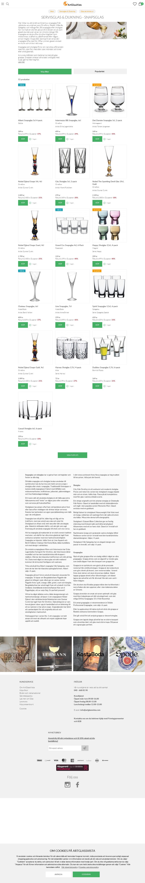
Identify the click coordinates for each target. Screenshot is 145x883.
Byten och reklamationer (30, 693)
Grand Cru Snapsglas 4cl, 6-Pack (69, 245)
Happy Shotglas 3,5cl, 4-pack (105, 245)
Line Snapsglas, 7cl (63, 306)
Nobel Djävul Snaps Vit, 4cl (30, 181)
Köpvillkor (24, 690)
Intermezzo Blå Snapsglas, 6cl (68, 120)
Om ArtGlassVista (27, 687)
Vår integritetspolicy (69, 867)
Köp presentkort (27, 704)
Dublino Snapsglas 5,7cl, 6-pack (106, 367)
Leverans (23, 701)
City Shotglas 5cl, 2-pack (66, 181)
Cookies (23, 708)
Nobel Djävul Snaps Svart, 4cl (31, 245)
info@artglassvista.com (90, 710)
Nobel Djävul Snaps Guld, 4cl (30, 367)
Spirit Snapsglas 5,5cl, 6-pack (105, 306)
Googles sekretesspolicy (89, 867)
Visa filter (45, 71)
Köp (23, 139)
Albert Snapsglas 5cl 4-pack (30, 120)
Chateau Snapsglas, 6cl (28, 306)
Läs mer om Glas (26, 699)
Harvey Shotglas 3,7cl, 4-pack (68, 367)
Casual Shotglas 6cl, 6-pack (30, 428)
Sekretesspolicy (26, 696)
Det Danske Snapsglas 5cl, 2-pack (107, 120)
